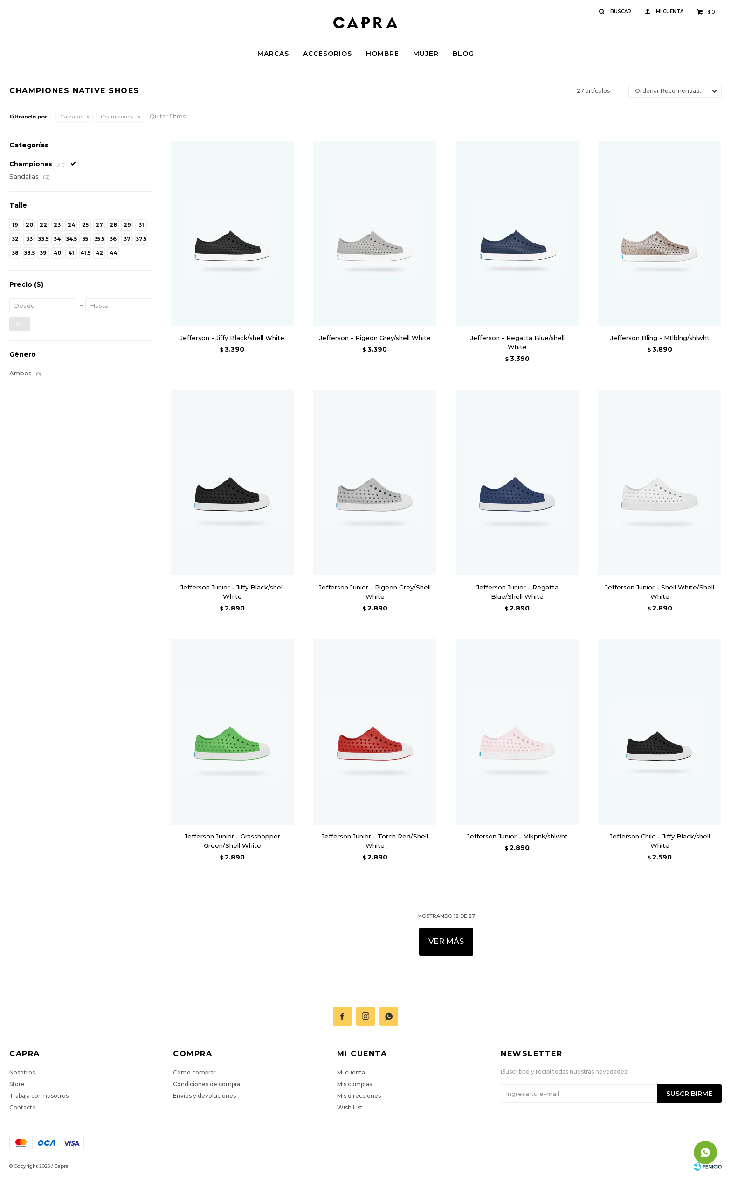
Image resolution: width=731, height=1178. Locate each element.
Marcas (273, 53)
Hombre (382, 53)
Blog (463, 53)
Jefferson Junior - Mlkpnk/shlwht (517, 836)
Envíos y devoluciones (204, 1095)
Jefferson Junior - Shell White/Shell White (659, 591)
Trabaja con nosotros (39, 1095)
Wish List (350, 1107)
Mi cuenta (351, 1072)
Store (17, 1084)
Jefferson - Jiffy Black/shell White (232, 337)
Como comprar (194, 1072)
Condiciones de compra (206, 1084)
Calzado (71, 116)
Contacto (22, 1107)
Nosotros (22, 1072)
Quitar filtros (168, 116)
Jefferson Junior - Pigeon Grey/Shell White (375, 591)
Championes (117, 116)
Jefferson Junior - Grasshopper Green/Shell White (232, 840)
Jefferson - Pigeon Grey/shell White (375, 337)
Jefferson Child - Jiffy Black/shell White (660, 840)
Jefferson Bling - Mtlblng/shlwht (660, 337)
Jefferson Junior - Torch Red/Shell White (375, 840)
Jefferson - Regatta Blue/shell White (517, 342)
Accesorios (327, 53)
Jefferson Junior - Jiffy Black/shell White (232, 591)
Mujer (426, 53)
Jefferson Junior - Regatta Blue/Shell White (517, 591)
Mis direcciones (359, 1095)
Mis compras (354, 1084)
